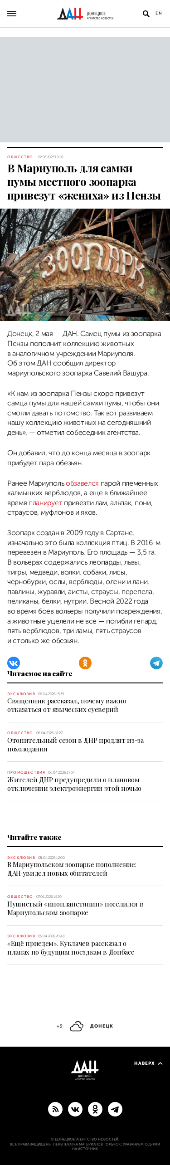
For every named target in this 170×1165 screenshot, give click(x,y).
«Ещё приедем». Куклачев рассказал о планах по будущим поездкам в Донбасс (70, 947)
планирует (45, 503)
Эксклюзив (21, 694)
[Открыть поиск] (146, 13)
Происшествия (26, 772)
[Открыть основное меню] (12, 13)
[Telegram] (156, 663)
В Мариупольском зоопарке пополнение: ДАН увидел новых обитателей (71, 868)
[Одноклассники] (85, 663)
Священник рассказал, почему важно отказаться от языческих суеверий (66, 705)
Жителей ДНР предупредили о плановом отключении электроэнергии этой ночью (74, 784)
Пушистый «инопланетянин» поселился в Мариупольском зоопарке (75, 908)
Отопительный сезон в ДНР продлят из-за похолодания (75, 744)
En (159, 13)
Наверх (148, 1063)
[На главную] (85, 13)
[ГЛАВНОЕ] (115, 1109)
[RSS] (55, 1109)
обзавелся (82, 483)
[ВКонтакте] (13, 663)
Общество (20, 157)
